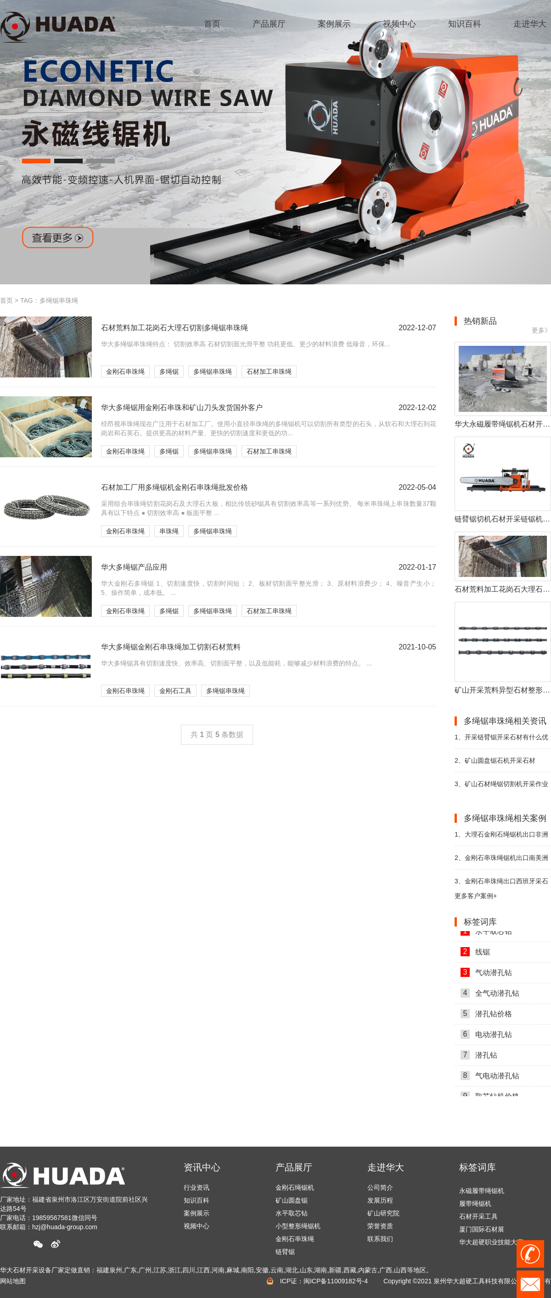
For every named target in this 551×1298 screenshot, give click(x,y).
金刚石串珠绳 (125, 371)
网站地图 (13, 1281)
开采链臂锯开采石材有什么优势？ (501, 741)
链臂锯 (285, 1251)
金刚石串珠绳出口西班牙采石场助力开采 (501, 885)
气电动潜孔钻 (490, 1077)
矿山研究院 (383, 1213)
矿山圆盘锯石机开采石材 (495, 760)
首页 (6, 300)
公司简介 (380, 1187)
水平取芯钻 (486, 933)
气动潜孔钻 (486, 974)
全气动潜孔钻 (490, 995)
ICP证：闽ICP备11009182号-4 (324, 1281)
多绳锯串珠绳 (212, 371)
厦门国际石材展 (481, 1231)
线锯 (475, 954)
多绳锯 (169, 371)
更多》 (541, 330)
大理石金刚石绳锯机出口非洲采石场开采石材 (501, 838)
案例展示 (196, 1213)
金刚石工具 (175, 690)
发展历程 (380, 1200)
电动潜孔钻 (486, 1036)
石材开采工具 (478, 1218)
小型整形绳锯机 (298, 1226)
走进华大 (385, 1167)
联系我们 (380, 1239)
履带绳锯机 (475, 1205)
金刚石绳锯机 (295, 1187)
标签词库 (477, 1167)
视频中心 (196, 1226)
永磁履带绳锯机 (481, 1192)
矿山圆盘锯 (292, 1200)
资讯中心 (202, 1167)
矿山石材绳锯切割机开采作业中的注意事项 (501, 787)
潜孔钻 (479, 1057)
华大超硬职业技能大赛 (491, 1244)
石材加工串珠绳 (269, 371)
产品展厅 (294, 1167)
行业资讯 (196, 1187)
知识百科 (196, 1200)
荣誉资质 (380, 1226)
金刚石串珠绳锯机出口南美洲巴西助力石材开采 (501, 861)
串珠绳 (169, 531)
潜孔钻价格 (486, 1016)
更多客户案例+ (476, 895)
